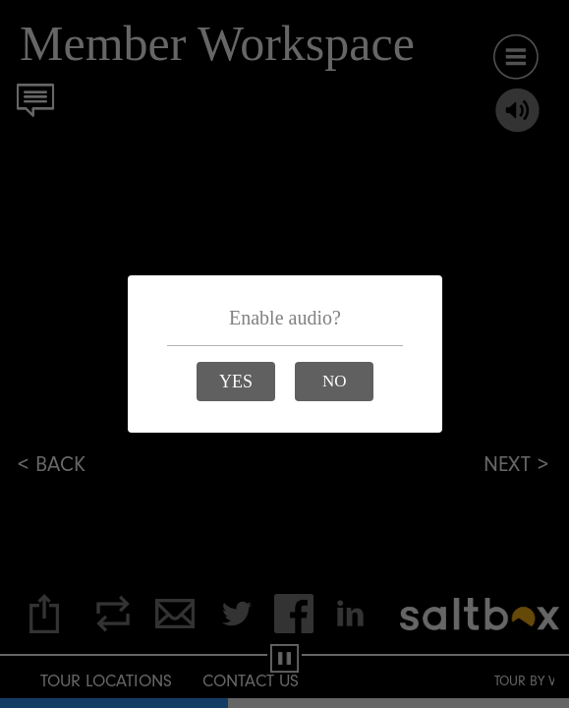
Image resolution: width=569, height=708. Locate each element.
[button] (236, 381)
